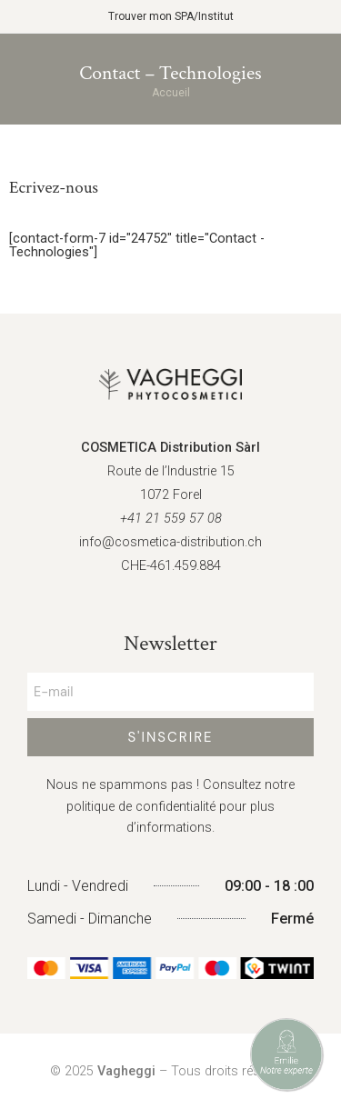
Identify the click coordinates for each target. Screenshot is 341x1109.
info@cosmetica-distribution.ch (170, 542)
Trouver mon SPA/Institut (171, 16)
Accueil (171, 92)
